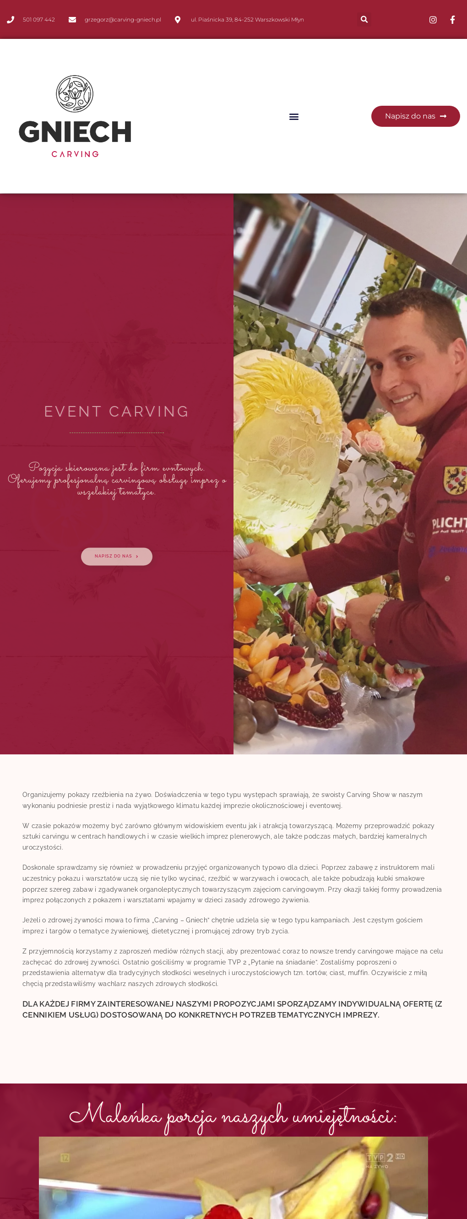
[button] (364, 19)
